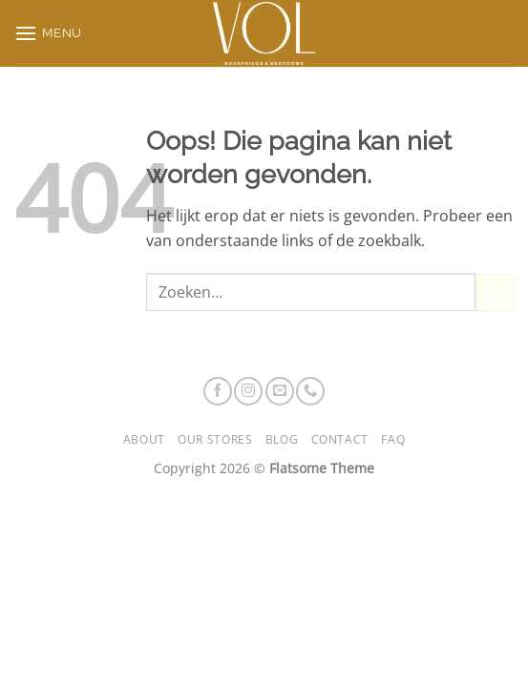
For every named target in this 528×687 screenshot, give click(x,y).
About (144, 439)
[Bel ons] (310, 391)
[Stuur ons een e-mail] (279, 391)
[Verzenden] (494, 292)
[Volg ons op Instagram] (248, 391)
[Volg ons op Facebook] (217, 391)
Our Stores (215, 439)
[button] (48, 33)
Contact (340, 439)
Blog (281, 439)
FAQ (393, 439)
